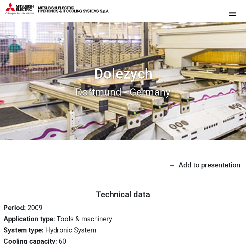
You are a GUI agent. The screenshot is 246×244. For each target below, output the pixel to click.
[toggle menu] (232, 13)
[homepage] (57, 12)
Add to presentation (205, 165)
